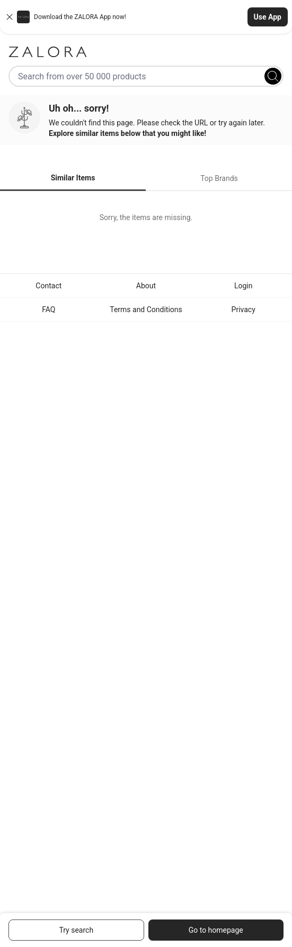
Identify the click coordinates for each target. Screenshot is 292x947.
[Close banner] (9, 17)
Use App (267, 17)
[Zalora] (146, 52)
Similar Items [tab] (73, 178)
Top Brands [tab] (219, 178)
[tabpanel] (146, 217)
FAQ (48, 309)
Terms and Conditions (146, 309)
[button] (146, 17)
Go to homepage (216, 930)
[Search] (272, 76)
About (146, 285)
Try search (76, 930)
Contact (48, 285)
